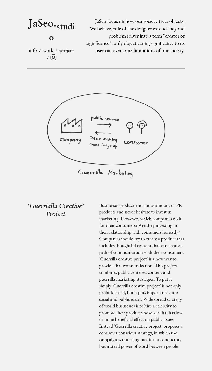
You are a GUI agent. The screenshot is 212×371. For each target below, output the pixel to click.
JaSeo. (51, 28)
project (66, 50)
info (33, 50)
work (48, 50)
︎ (53, 57)
